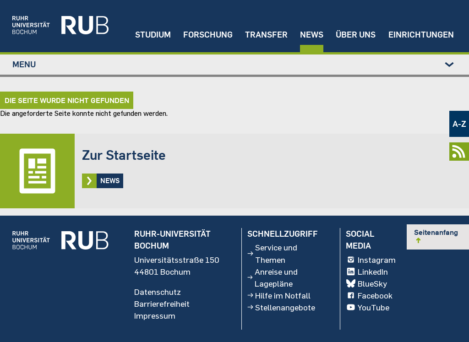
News (311, 34)
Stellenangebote (281, 307)
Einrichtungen (421, 34)
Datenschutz (157, 291)
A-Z (459, 124)
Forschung (208, 34)
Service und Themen (272, 253)
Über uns (356, 34)
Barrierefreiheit (162, 303)
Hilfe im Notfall (279, 295)
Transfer (266, 34)
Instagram (370, 259)
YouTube (367, 307)
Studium (153, 34)
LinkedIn (366, 271)
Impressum (154, 315)
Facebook (369, 295)
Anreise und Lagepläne (272, 277)
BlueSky (366, 283)
